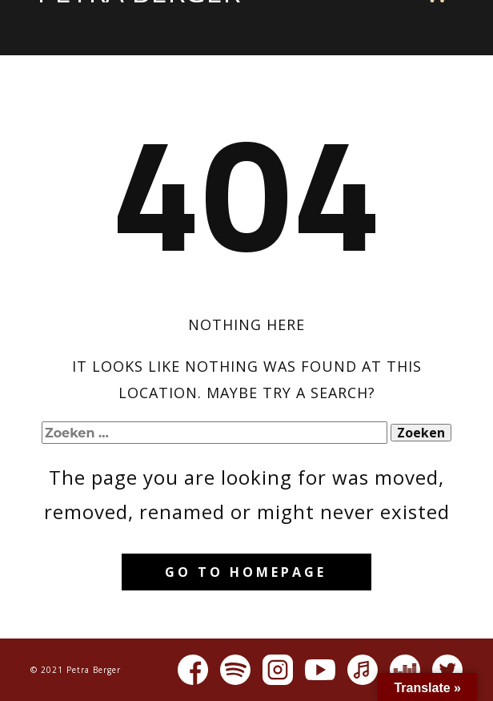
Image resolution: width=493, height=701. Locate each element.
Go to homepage (246, 572)
